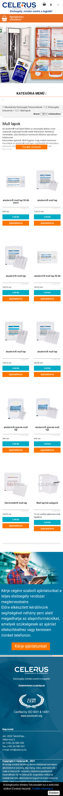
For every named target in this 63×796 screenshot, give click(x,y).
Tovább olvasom (31, 147)
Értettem (54, 792)
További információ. (43, 788)
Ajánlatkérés (16, 223)
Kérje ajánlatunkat (31, 646)
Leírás (15, 216)
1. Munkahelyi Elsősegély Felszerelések (22, 107)
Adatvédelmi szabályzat (31, 685)
